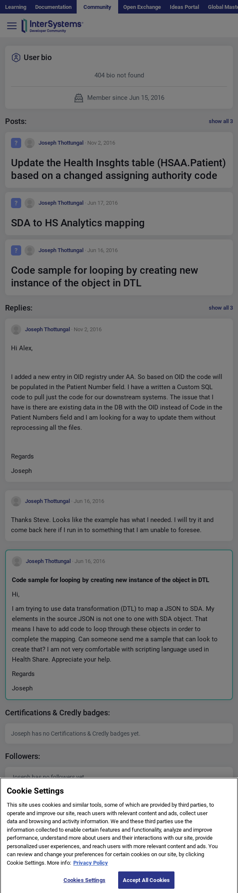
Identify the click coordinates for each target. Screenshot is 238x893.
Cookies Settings (84, 882)
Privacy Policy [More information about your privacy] (90, 866)
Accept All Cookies (146, 882)
